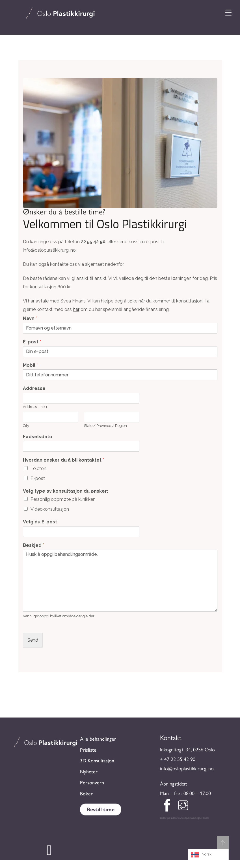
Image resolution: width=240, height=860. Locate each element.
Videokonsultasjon (50, 509)
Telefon (38, 468)
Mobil (30, 365)
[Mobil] (120, 374)
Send (32, 640)
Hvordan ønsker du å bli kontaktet (63, 460)
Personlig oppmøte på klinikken (63, 499)
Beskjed (33, 545)
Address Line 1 (35, 407)
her (76, 309)
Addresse (34, 388)
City (26, 426)
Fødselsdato (37, 436)
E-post (32, 342)
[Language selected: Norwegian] (208, 854)
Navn (30, 318)
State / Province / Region (105, 426)
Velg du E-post (40, 522)
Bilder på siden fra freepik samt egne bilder (184, 818)
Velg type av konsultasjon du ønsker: (65, 491)
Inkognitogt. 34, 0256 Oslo (187, 750)
